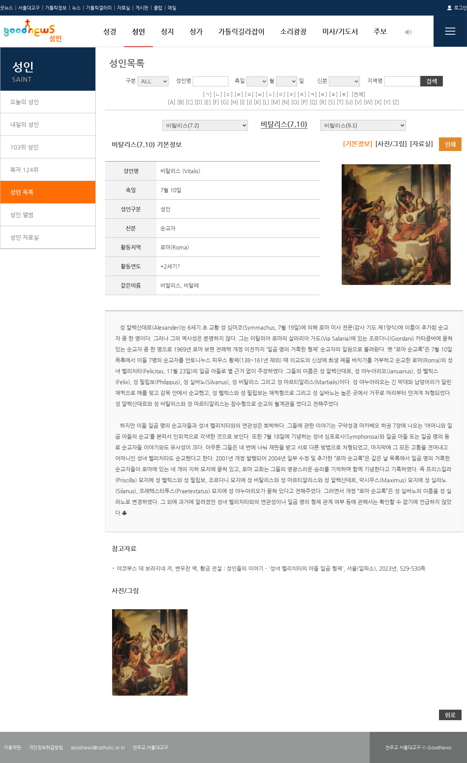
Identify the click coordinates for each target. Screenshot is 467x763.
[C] (189, 102)
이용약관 (12, 747)
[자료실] (421, 144)
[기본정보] (357, 144)
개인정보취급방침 (46, 747)
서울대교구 (29, 8)
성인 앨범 (21, 214)
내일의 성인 (24, 124)
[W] (368, 102)
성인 (138, 31)
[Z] (395, 102)
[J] (249, 102)
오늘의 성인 (24, 101)
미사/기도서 (340, 31)
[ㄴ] (217, 94)
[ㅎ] (343, 94)
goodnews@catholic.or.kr (98, 747)
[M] (275, 102)
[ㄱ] (207, 94)
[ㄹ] (238, 94)
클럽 (158, 8)
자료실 (123, 8)
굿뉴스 (6, 8)
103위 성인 (24, 147)
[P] (304, 102)
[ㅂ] (259, 94)
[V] (358, 102)
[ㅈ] (291, 94)
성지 (167, 31)
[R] (323, 102)
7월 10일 (170, 190)
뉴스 (76, 8)
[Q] (313, 102)
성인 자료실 (24, 237)
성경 (109, 31)
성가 (196, 31)
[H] (234, 102)
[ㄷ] (228, 94)
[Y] (387, 102)
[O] (295, 102)
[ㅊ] (301, 94)
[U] (349, 102)
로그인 (460, 8)
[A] (172, 102)
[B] (180, 102)
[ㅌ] (322, 94)
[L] (266, 102)
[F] (215, 102)
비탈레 (191, 285)
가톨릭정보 (56, 8)
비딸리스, (172, 285)
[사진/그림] (391, 144)
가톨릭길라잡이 (241, 31)
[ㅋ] (312, 94)
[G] (225, 102)
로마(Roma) (174, 247)
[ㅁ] (249, 94)
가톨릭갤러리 (99, 8)
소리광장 (293, 31)
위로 (450, 715)
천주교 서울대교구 (150, 747)
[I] (242, 102)
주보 (380, 31)
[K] (257, 102)
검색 (431, 81)
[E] (207, 102)
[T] (340, 102)
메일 (172, 8)
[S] (331, 102)
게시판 (141, 8)
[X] (378, 102)
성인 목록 (21, 192)
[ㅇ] (280, 94)
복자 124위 (24, 169)
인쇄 (450, 144)
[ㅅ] (270, 94)
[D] (198, 102)
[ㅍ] (333, 94)
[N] (286, 102)
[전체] (358, 94)
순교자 (168, 228)
